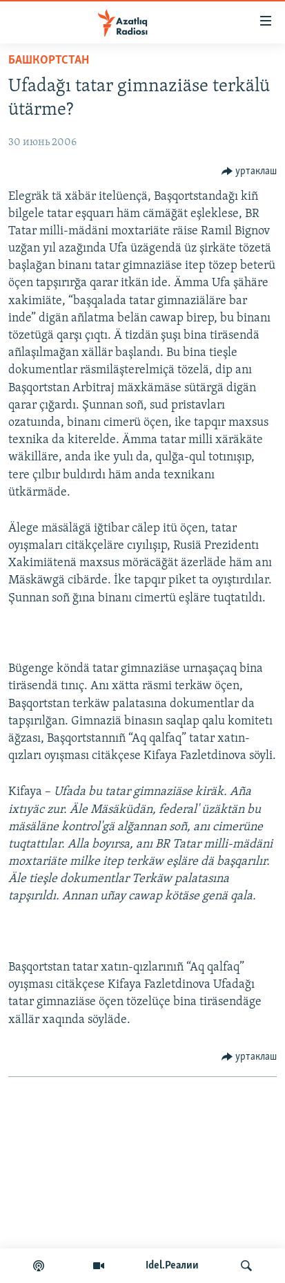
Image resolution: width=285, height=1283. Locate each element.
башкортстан (48, 60)
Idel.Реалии (172, 1265)
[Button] (249, 171)
